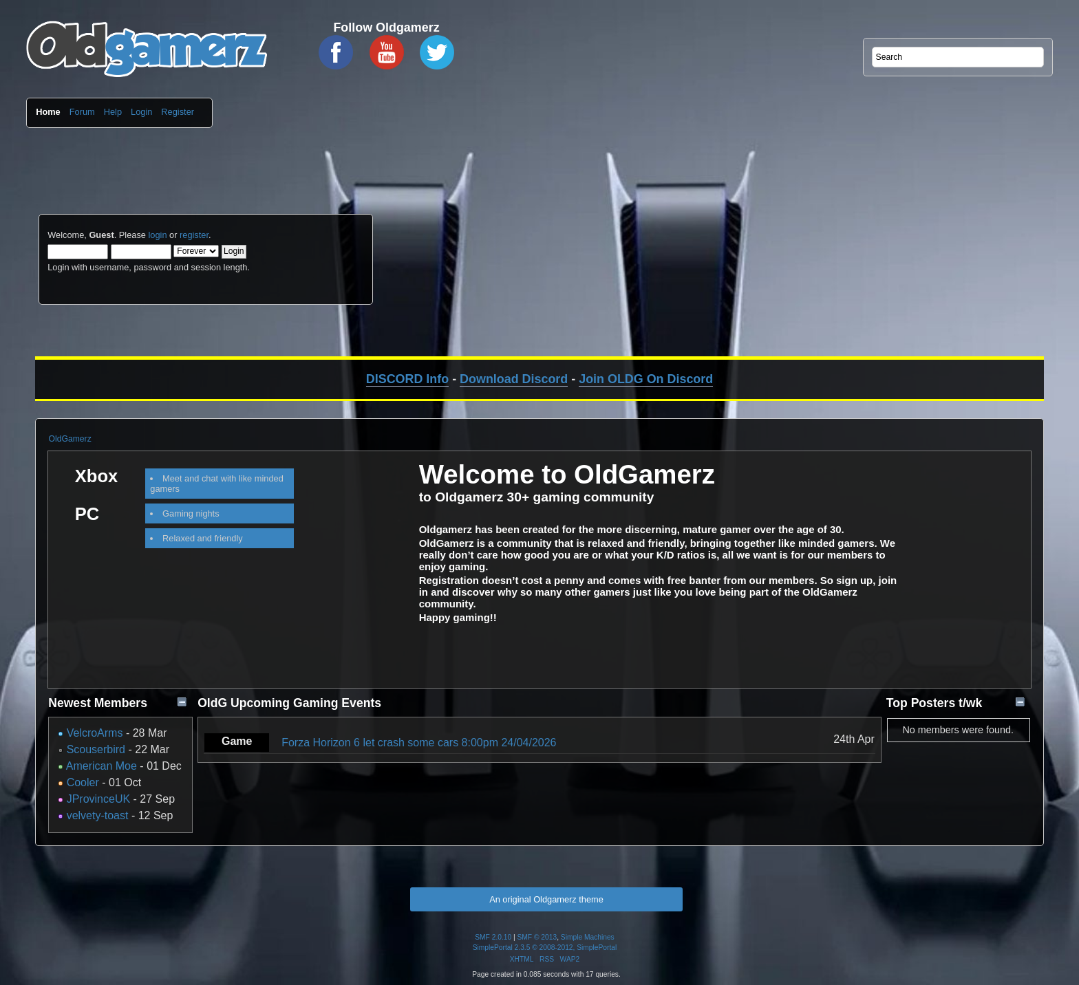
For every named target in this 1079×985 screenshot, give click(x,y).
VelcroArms (95, 733)
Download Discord (514, 379)
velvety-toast (98, 815)
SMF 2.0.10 (493, 937)
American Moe (101, 766)
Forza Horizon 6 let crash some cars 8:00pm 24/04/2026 (418, 742)
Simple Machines (588, 937)
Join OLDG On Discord (646, 379)
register (194, 235)
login (157, 235)
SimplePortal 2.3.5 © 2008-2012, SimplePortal (545, 947)
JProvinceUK (98, 799)
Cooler (83, 782)
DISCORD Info (407, 379)
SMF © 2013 (537, 937)
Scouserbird (96, 749)
